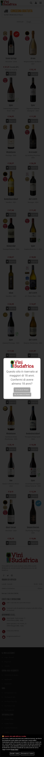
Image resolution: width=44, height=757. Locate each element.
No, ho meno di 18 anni (22, 394)
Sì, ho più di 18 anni (22, 390)
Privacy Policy (14, 749)
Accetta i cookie (14, 753)
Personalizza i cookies (27, 753)
